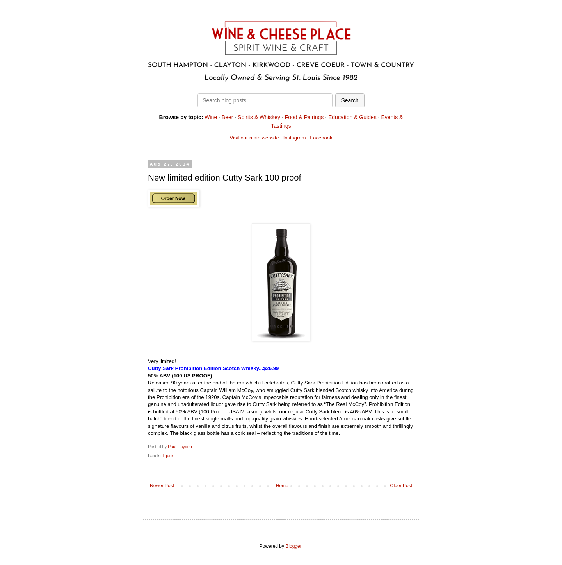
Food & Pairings (304, 117)
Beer (227, 117)
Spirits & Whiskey (259, 117)
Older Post (401, 485)
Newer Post (162, 485)
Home (282, 485)
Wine (211, 117)
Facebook (321, 138)
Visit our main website (254, 138)
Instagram (294, 138)
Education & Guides (352, 117)
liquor (168, 455)
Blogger (293, 546)
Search (349, 100)
